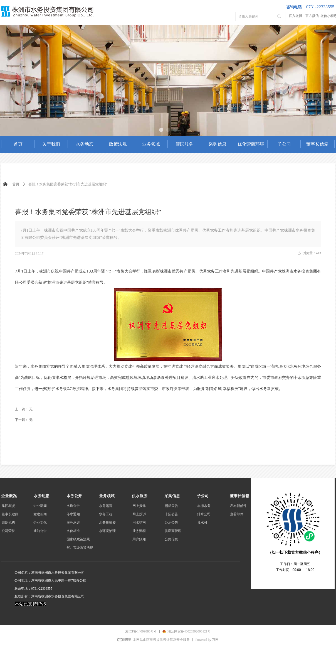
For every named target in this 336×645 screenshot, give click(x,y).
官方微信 (312, 16)
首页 (15, 184)
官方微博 (295, 16)
